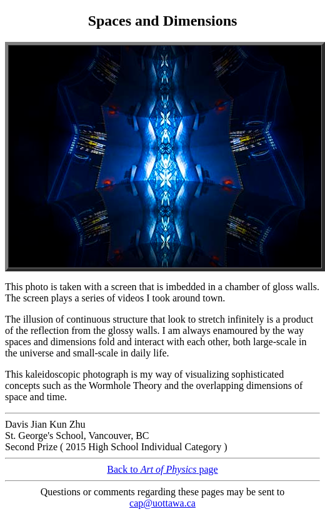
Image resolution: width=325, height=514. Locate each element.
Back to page (162, 469)
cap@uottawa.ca (162, 503)
